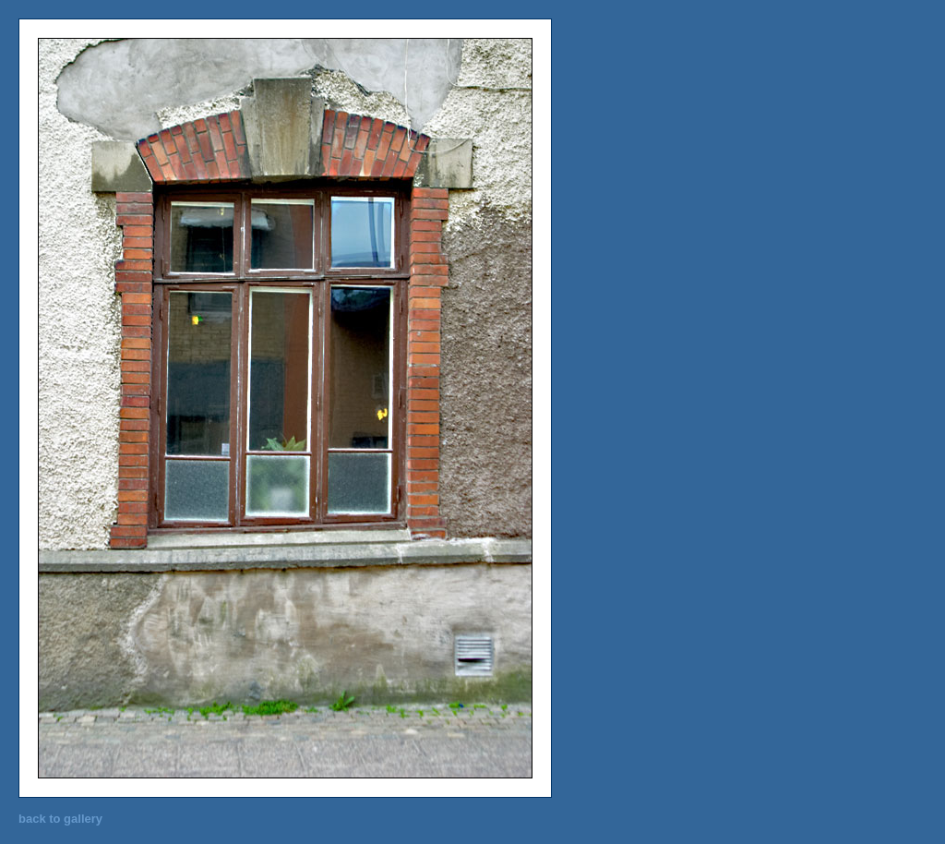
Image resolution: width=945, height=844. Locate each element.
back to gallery (60, 819)
